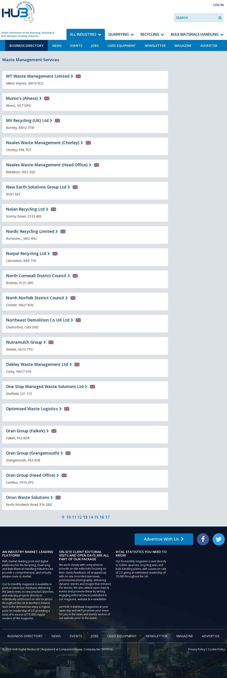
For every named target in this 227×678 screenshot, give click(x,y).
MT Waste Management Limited (37, 76)
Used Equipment (122, 45)
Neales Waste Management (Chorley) (42, 142)
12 (79, 517)
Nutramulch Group (24, 342)
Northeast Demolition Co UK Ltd (37, 320)
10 (68, 517)
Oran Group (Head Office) (30, 475)
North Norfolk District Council (35, 297)
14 (90, 517)
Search (182, 18)
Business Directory (26, 45)
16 (102, 517)
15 (96, 517)
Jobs (95, 45)
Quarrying (118, 34)
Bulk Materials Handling (195, 34)
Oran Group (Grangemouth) (32, 453)
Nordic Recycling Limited (30, 231)
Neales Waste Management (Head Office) (47, 164)
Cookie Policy (216, 649)
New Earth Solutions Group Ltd (36, 187)
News (56, 45)
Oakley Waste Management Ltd (37, 364)
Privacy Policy (196, 649)
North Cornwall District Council (36, 275)
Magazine (183, 45)
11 (74, 517)
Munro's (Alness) (22, 98)
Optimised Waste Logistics (32, 408)
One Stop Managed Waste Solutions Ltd (45, 386)
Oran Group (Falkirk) (25, 430)
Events (76, 45)
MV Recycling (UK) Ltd (27, 120)
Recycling (150, 34)
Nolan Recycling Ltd (25, 209)
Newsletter (155, 45)
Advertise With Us (164, 539)
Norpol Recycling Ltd (26, 253)
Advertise (208, 45)
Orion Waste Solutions (27, 497)
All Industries (83, 34)
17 (107, 517)
